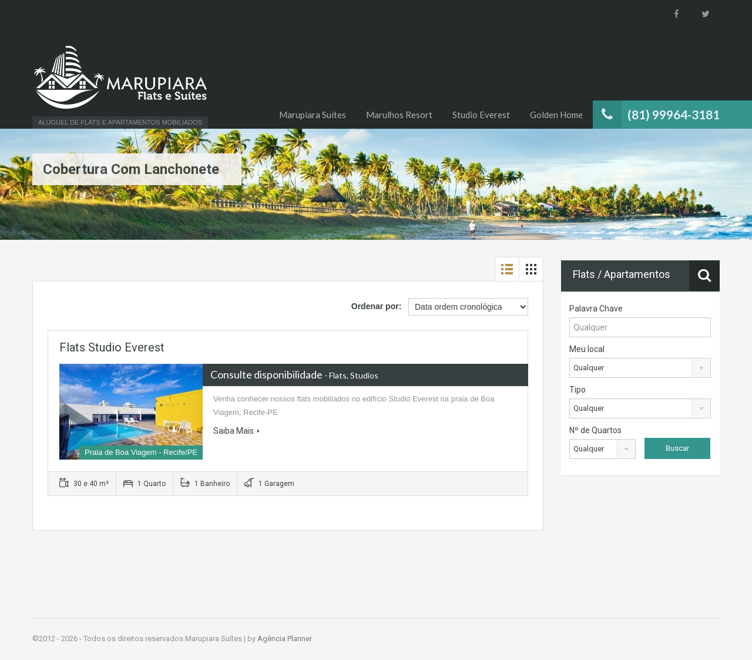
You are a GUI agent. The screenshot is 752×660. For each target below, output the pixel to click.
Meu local (587, 349)
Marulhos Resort (399, 114)
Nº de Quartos (595, 430)
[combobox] (640, 368)
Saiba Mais (236, 430)
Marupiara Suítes (312, 114)
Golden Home (556, 114)
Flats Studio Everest (111, 347)
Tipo (577, 389)
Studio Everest (481, 114)
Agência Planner (284, 638)
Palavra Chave (596, 308)
